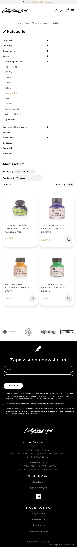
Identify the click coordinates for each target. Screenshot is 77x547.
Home (19, 23)
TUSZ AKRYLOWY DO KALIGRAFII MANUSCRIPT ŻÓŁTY (18, 287)
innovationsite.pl (67, 544)
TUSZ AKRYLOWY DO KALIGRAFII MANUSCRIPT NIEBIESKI (54, 228)
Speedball (10, 119)
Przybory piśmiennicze (15, 127)
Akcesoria (8, 137)
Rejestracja (38, 519)
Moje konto (38, 525)
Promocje (8, 148)
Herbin (8, 103)
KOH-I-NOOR (11, 67)
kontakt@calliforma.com (39, 2)
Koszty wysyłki (38, 488)
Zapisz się (13, 386)
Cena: (6, 184)
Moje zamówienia (38, 531)
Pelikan (8, 77)
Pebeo (8, 82)
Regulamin (39, 482)
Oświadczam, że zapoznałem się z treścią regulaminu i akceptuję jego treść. (35, 403)
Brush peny (9, 51)
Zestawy (7, 143)
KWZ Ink (9, 72)
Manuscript (11, 93)
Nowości (7, 153)
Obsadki (7, 40)
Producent (8, 178)
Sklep (27, 23)
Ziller (7, 98)
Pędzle (6, 132)
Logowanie (38, 513)
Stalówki (7, 45)
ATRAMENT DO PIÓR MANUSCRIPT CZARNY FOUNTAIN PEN (16, 228)
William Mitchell (13, 114)
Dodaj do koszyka (67, 239)
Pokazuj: (60, 184)
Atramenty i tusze (39, 23)
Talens (8, 88)
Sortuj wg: (8, 171)
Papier (6, 56)
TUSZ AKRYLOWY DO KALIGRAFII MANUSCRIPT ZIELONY (54, 287)
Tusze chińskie (12, 109)
